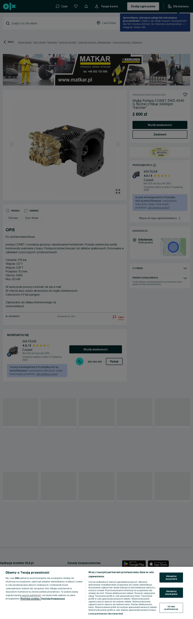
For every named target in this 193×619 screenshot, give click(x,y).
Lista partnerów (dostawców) (105, 613)
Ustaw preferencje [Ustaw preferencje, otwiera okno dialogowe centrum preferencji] (171, 607)
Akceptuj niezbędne (171, 592)
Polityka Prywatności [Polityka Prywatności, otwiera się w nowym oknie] (53, 598)
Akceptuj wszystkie (171, 577)
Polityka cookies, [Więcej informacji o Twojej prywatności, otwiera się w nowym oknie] (31, 598)
